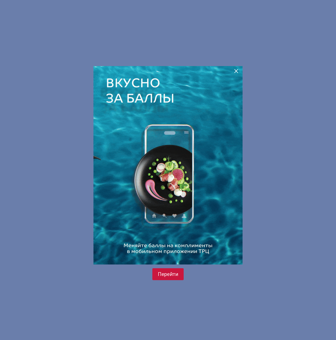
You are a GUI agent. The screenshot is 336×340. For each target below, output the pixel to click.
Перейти (168, 274)
